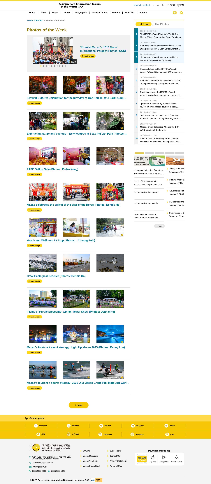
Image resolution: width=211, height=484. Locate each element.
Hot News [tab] (143, 24)
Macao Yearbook (90, 461)
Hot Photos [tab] (162, 24)
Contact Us (115, 456)
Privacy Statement (118, 461)
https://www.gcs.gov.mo (42, 463)
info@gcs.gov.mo (40, 467)
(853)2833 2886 (39, 471)
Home (30, 20)
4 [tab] (49, 66)
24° (172, 5)
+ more (179, 226)
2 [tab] (43, 66)
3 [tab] (46, 66)
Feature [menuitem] (116, 12)
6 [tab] (54, 66)
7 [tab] (57, 66)
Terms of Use (116, 466)
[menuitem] (44, 12)
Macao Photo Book (91, 466)
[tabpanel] (53, 50)
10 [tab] (65, 66)
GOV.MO (87, 451)
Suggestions (115, 451)
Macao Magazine (90, 456)
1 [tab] (41, 66)
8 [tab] (59, 66)
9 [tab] (62, 66)
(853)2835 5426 (58, 471)
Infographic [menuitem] (81, 12)
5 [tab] (51, 66)
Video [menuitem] (67, 12)
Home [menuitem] (32, 12)
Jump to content (142, 5)
